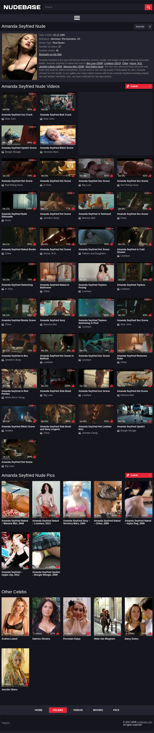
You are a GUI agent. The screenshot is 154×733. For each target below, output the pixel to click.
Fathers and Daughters (94, 253)
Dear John (10, 118)
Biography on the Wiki (50, 54)
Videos (78, 710)
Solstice (9, 430)
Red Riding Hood (94, 66)
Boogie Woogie (13, 152)
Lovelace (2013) (112, 63)
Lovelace (125, 255)
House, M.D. (135, 63)
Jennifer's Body (51, 218)
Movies (98, 710)
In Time (47, 185)
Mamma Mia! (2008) (73, 66)
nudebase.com (144, 722)
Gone (8, 220)
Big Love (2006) (95, 63)
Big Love (86, 185)
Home (38, 710)
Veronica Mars (50, 152)
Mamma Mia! (88, 218)
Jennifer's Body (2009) (50, 66)
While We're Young (15, 397)
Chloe (125, 63)
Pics (116, 710)
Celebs (58, 710)
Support (6, 723)
